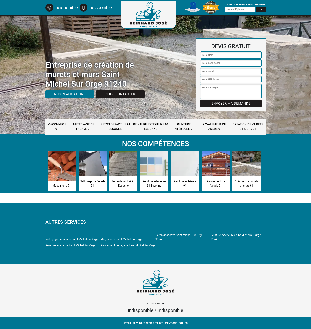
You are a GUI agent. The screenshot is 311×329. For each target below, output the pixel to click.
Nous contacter (120, 94)
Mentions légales (176, 323)
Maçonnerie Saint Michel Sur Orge (121, 239)
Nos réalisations (69, 94)
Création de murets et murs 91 (248, 127)
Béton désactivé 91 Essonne (115, 127)
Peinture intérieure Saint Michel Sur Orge (70, 245)
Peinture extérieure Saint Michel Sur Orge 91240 (236, 237)
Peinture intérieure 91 (184, 127)
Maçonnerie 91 (57, 127)
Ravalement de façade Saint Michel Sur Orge (128, 245)
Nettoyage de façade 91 (83, 127)
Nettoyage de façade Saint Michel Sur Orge (71, 239)
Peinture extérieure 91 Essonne (150, 127)
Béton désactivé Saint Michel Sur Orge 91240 (179, 237)
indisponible (61, 8)
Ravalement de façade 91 (214, 127)
